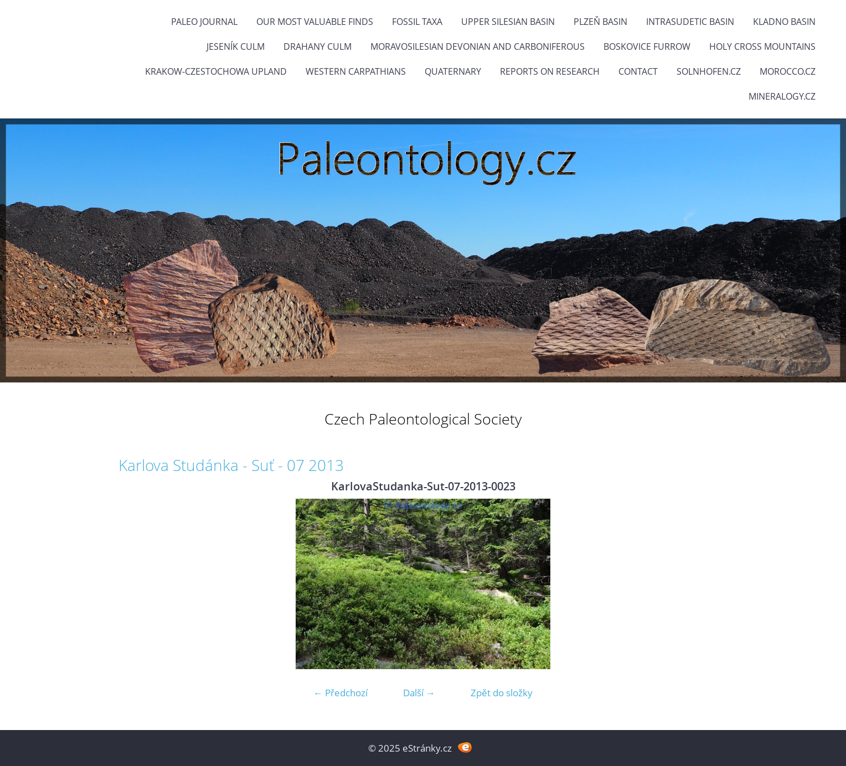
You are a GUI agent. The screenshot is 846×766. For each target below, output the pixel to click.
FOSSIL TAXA (417, 21)
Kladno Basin (784, 21)
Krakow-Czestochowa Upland (216, 71)
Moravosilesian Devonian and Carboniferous (477, 46)
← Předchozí (340, 692)
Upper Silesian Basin (508, 21)
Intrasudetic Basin (690, 21)
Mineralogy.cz (782, 96)
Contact (638, 71)
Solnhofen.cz (709, 71)
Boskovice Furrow (646, 46)
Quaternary (453, 71)
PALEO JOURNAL (204, 21)
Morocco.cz (788, 71)
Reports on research (550, 71)
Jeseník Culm (236, 46)
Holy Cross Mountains (762, 46)
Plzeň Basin (600, 21)
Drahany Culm (317, 46)
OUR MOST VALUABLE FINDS (314, 21)
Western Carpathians (356, 71)
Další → (419, 692)
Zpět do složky (502, 692)
